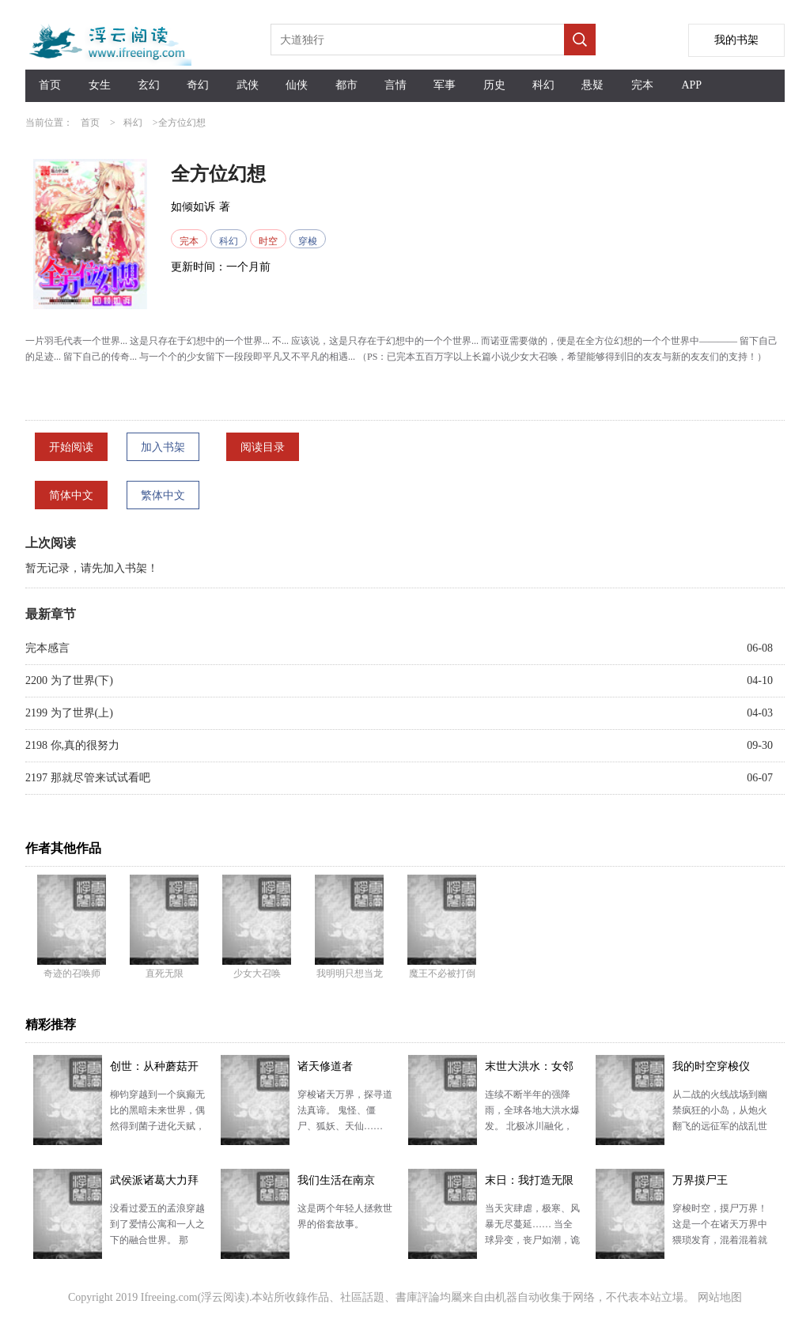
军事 (444, 85)
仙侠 (297, 85)
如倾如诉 (193, 207)
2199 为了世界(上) (69, 713)
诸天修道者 (325, 1066)
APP (691, 85)
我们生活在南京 (336, 1180)
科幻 (543, 85)
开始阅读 (71, 447)
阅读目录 (262, 447)
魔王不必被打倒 (442, 973)
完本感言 (47, 648)
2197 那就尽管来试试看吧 (87, 778)
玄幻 (149, 85)
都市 (346, 85)
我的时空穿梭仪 (711, 1066)
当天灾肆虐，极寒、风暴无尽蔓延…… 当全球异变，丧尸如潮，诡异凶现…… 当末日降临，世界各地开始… (532, 1240)
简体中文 (71, 495)
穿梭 (307, 241)
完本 (642, 85)
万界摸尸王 (700, 1180)
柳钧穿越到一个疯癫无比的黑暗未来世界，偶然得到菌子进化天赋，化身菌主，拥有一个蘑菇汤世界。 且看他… (157, 1126)
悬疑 (592, 85)
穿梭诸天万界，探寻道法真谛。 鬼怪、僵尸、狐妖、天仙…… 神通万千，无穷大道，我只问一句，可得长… (344, 1126)
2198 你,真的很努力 (72, 745)
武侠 (248, 85)
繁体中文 (163, 495)
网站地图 (720, 1297)
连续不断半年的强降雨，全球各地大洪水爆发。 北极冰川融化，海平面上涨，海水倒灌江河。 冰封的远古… (532, 1126)
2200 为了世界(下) (69, 680)
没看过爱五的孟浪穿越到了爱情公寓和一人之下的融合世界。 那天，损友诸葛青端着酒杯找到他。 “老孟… (157, 1240)
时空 (268, 241)
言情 (395, 85)
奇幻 (198, 85)
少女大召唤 (257, 973)
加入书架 (163, 447)
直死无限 (165, 973)
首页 (50, 85)
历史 (494, 85)
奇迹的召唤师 (72, 973)
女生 (100, 85)
